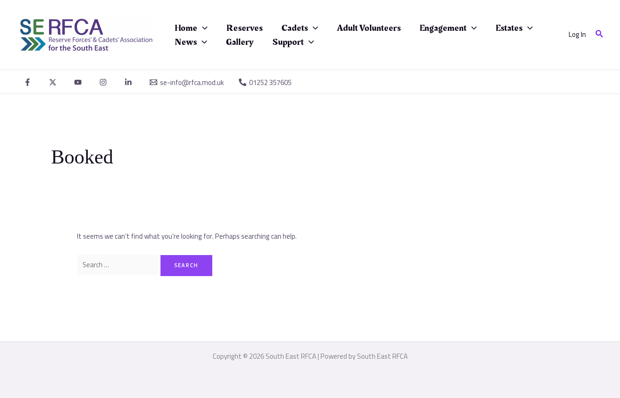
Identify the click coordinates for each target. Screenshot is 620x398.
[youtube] (79, 82)
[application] (202, 28)
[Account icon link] (577, 34)
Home (191, 28)
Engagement (448, 28)
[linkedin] (130, 82)
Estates (514, 28)
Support (293, 42)
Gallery (240, 42)
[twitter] (54, 82)
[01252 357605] (265, 82)
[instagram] (104, 82)
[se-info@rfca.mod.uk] (187, 82)
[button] (599, 35)
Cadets (299, 28)
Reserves (244, 28)
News (190, 42)
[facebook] (29, 82)
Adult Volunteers (369, 28)
